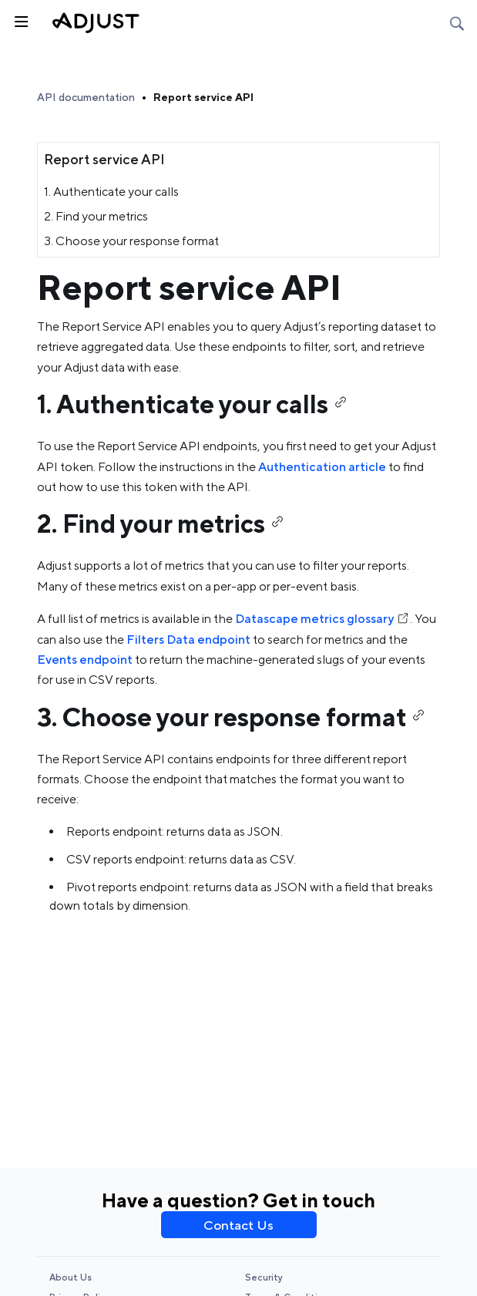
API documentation (86, 97)
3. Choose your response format (131, 241)
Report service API (203, 97)
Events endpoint (85, 659)
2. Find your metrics (96, 216)
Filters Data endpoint (188, 639)
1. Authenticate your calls (111, 191)
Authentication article (322, 466)
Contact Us (238, 1225)
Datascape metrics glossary (322, 618)
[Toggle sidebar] (20, 20)
